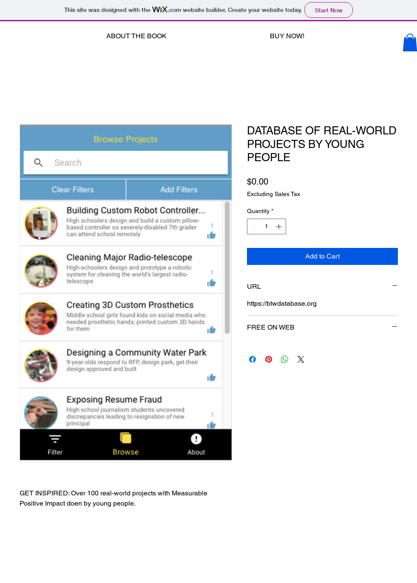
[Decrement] (253, 226)
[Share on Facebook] (252, 359)
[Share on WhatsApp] (285, 359)
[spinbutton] (266, 226)
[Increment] (279, 226)
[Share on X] (301, 359)
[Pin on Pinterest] (269, 359)
